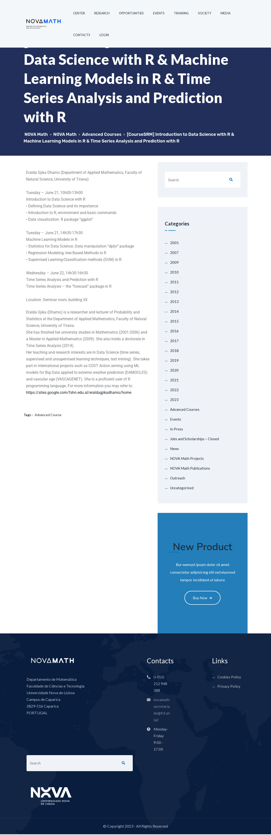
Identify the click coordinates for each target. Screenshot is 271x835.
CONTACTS (81, 35)
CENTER (79, 13)
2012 (174, 292)
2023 (174, 399)
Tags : (28, 415)
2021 (174, 380)
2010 (174, 272)
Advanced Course (48, 415)
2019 (174, 360)
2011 (174, 282)
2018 (174, 350)
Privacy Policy (228, 687)
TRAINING (181, 13)
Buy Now (202, 598)
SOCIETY (204, 13)
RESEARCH (102, 13)
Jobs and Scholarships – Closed (194, 439)
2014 (174, 311)
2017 (174, 341)
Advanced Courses (184, 409)
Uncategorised (182, 488)
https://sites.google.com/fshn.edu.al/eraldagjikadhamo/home (78, 392)
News (174, 448)
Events (175, 419)
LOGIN (104, 35)
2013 (174, 301)
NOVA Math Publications (190, 468)
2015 (174, 321)
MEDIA (226, 13)
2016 (174, 331)
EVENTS (159, 13)
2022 (174, 390)
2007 (174, 252)
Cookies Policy (229, 678)
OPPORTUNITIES (131, 13)
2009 (174, 262)
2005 (174, 243)
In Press (176, 429)
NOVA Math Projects (187, 458)
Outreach (177, 478)
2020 (174, 370)
